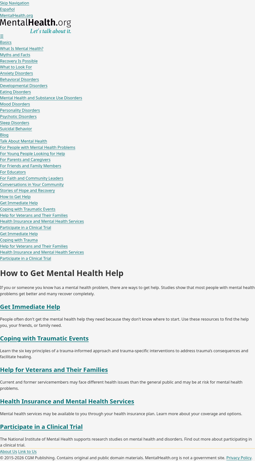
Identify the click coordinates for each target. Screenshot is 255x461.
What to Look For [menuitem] (16, 67)
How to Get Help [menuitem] (15, 196)
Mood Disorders (15, 104)
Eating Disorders (15, 92)
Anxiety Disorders (16, 73)
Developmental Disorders (24, 85)
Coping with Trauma (19, 240)
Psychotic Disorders (18, 116)
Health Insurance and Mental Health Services (42, 221)
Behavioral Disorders (19, 79)
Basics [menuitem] (6, 42)
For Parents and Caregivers (25, 159)
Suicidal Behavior (16, 128)
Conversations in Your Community (32, 184)
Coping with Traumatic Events (27, 209)
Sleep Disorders (14, 122)
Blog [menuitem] (4, 135)
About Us (8, 451)
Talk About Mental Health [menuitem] (23, 141)
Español (7, 9)
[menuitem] (127, 51)
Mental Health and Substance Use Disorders (41, 98)
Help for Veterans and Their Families (34, 215)
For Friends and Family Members (30, 166)
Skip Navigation (14, 3)
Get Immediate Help (19, 203)
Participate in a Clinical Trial (25, 227)
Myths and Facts (15, 55)
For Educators (13, 172)
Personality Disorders (20, 110)
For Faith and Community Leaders (31, 178)
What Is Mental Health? (21, 48)
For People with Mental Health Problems (37, 147)
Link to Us (27, 451)
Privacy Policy (238, 458)
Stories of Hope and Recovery (27, 190)
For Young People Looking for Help (32, 153)
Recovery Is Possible (19, 61)
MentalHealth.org (16, 15)
